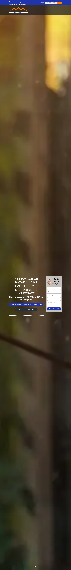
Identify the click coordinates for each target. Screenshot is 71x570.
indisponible (13, 2)
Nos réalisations (26, 310)
